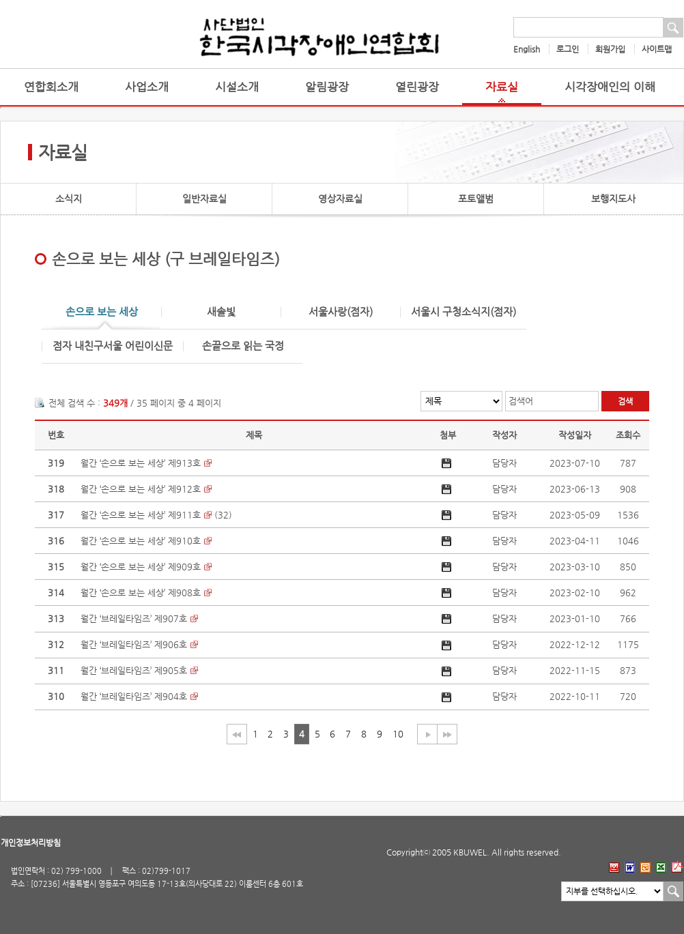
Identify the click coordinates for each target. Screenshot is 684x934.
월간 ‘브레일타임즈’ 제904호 (134, 696)
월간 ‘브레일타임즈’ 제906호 (134, 644)
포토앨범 (476, 198)
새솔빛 (221, 312)
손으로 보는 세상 (102, 312)
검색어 (521, 401)
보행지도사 (613, 198)
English (526, 49)
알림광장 (327, 87)
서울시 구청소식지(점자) (463, 312)
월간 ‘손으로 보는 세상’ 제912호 (141, 489)
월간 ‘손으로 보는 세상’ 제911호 (141, 515)
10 (398, 734)
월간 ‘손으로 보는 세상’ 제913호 (141, 463)
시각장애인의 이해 (610, 87)
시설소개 (237, 87)
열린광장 (417, 87)
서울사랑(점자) (341, 312)
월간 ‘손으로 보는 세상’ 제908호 (141, 592)
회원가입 (610, 49)
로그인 (567, 49)
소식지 (68, 198)
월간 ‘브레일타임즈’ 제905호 (134, 670)
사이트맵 (657, 49)
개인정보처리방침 (31, 842)
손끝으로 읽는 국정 (243, 346)
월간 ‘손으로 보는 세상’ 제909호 (141, 566)
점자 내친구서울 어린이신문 (113, 346)
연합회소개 (51, 87)
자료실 (501, 87)
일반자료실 (204, 198)
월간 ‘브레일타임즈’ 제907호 (134, 618)
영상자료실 (340, 198)
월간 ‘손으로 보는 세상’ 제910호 (141, 541)
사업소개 (147, 87)
